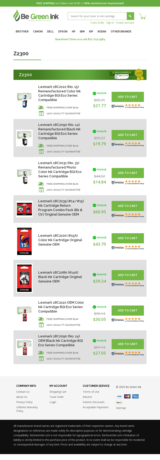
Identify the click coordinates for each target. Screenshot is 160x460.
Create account (125, 22)
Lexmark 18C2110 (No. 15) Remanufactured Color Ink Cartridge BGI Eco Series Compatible (59, 93)
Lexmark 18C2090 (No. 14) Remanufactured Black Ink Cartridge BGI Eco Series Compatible (59, 131)
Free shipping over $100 (62, 108)
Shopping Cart (58, 397)
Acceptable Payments (96, 413)
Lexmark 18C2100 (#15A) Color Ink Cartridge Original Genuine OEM (60, 245)
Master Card (127, 402)
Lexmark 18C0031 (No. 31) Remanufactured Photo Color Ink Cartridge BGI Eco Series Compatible (60, 170)
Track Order (97, 22)
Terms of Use (91, 397)
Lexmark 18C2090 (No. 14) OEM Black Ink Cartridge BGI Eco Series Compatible (60, 346)
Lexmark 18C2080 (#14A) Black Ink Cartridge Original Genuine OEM (60, 282)
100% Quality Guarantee (63, 113)
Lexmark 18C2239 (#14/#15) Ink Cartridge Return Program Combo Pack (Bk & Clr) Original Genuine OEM (57, 210)
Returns (87, 403)
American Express (135, 402)
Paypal (119, 408)
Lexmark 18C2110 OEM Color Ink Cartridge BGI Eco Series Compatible (60, 312)
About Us (21, 403)
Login (53, 408)
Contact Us (23, 397)
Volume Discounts (94, 408)
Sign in (110, 22)
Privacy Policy (24, 408)
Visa (119, 402)
